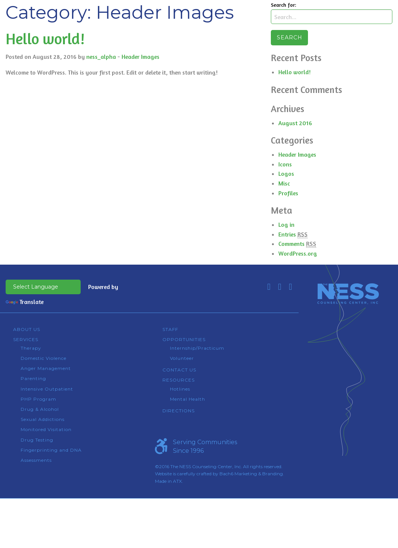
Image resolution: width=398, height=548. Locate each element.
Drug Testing (37, 440)
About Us (26, 329)
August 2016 (295, 123)
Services (25, 339)
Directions (178, 410)
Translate (25, 301)
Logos (286, 173)
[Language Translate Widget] (43, 287)
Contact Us (179, 370)
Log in (286, 224)
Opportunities (184, 339)
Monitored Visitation (46, 429)
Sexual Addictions (43, 419)
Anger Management (46, 368)
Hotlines (180, 389)
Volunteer (182, 358)
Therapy (31, 348)
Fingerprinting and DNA (51, 450)
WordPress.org (297, 253)
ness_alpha (101, 56)
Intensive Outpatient (47, 389)
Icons (285, 164)
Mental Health (187, 399)
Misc (284, 183)
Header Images (140, 56)
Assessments (36, 460)
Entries (293, 234)
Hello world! (45, 39)
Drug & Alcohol (40, 409)
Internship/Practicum (197, 348)
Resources (178, 380)
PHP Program (38, 399)
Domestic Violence (43, 358)
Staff (170, 329)
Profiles (288, 193)
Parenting (33, 378)
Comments (297, 244)
